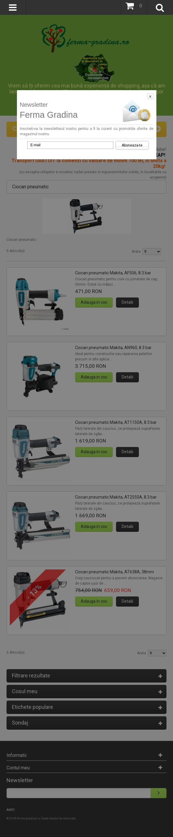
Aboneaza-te (132, 145)
